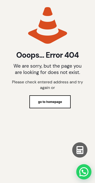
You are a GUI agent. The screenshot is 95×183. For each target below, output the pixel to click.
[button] (83, 171)
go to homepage (50, 102)
